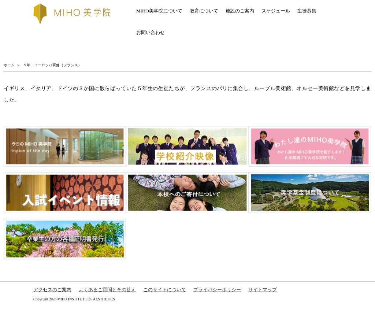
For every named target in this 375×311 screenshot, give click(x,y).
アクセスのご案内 (52, 289)
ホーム (9, 65)
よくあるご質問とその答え (107, 289)
